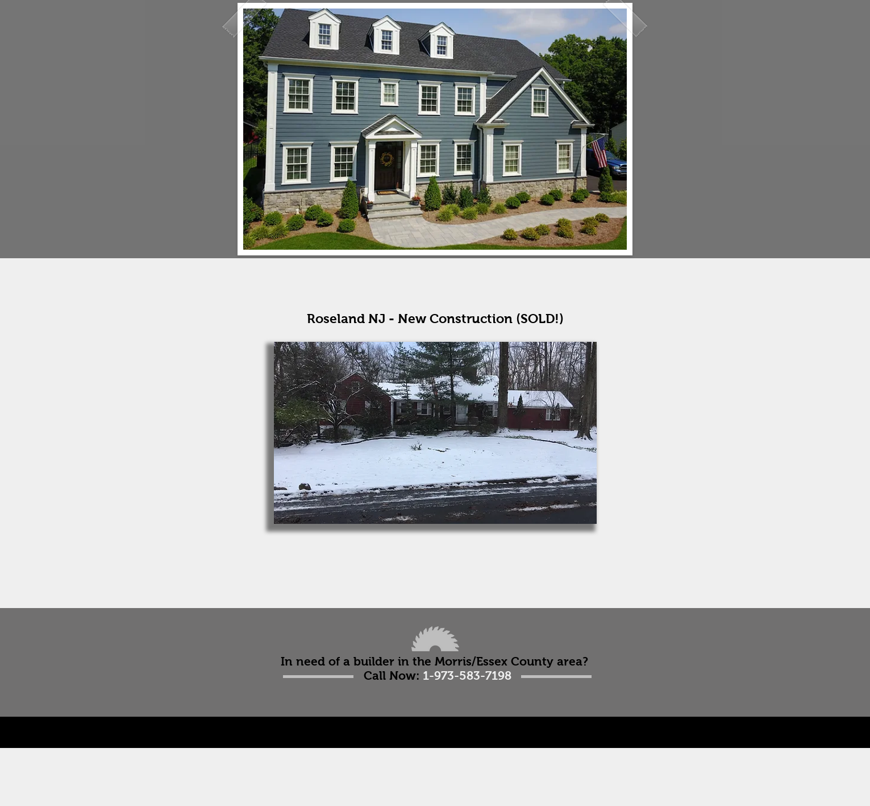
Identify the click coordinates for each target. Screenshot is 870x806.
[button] (435, 433)
